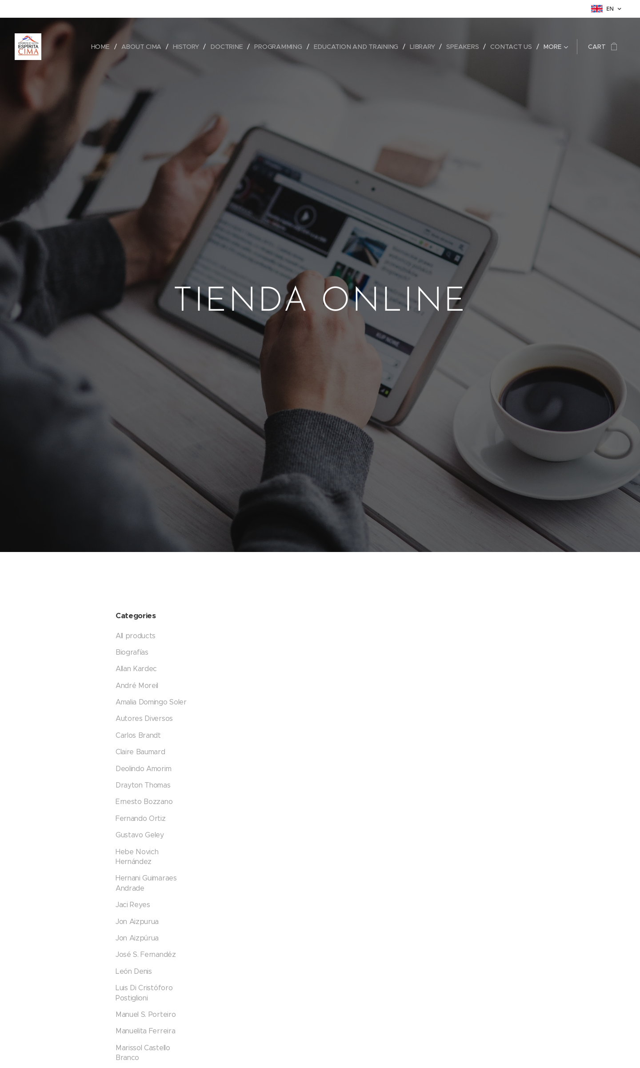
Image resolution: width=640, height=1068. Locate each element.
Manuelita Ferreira (145, 1031)
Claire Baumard (140, 752)
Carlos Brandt (138, 735)
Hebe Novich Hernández (137, 856)
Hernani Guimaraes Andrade (146, 883)
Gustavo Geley (140, 835)
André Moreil (137, 685)
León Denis (134, 971)
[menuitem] (104, 47)
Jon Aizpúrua (137, 937)
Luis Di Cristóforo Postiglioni (144, 993)
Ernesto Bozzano (144, 801)
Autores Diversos (144, 718)
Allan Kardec (136, 668)
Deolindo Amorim (143, 768)
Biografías (132, 652)
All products (136, 635)
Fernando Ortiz (141, 818)
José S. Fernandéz (146, 954)
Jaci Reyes (133, 904)
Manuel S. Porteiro (146, 1014)
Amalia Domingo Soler (151, 702)
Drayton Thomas (143, 785)
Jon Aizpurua (137, 921)
